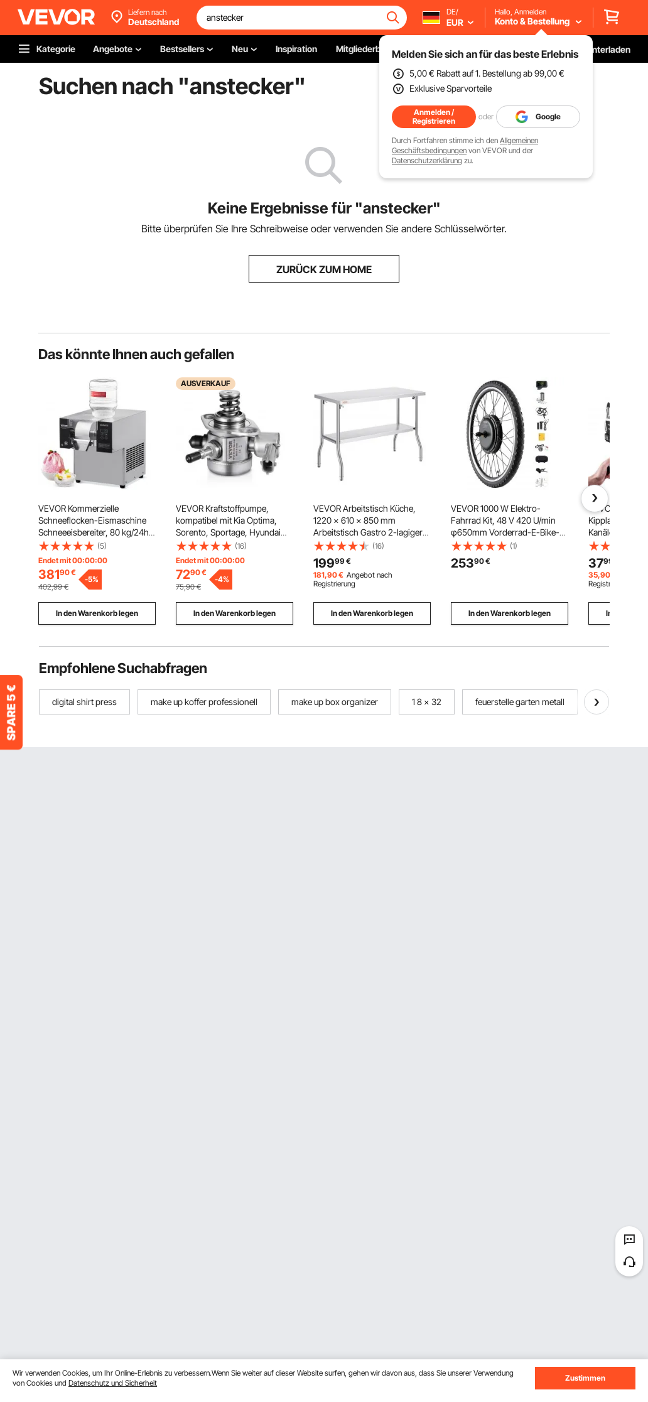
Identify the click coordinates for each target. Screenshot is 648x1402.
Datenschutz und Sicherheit (112, 1383)
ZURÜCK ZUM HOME (324, 269)
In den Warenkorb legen (97, 613)
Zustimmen (585, 1378)
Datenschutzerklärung (427, 160)
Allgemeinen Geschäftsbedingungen (465, 145)
